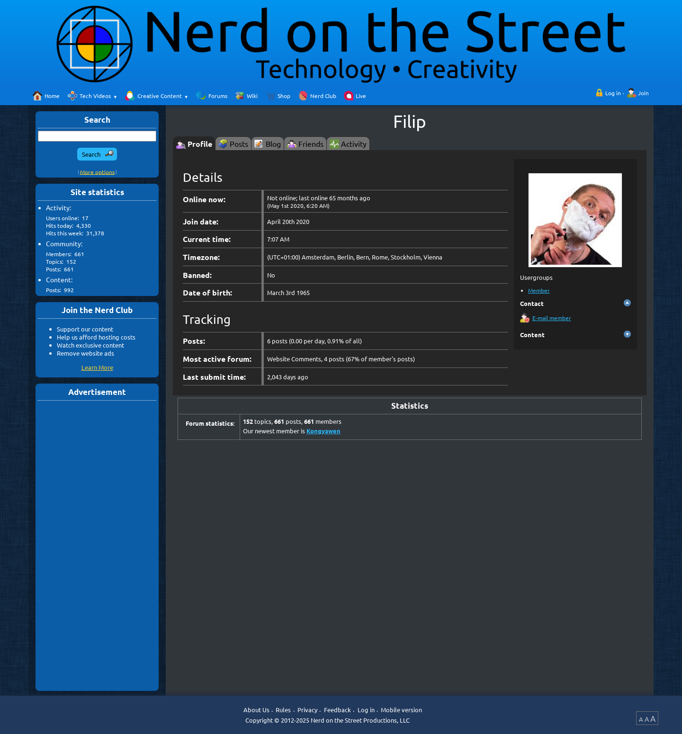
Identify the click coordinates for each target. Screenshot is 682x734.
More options (97, 171)
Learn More (97, 367)
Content (532, 335)
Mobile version (401, 710)
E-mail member (551, 318)
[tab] (194, 143)
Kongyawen (323, 431)
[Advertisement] (97, 545)
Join (643, 93)
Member (539, 290)
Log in (613, 93)
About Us (256, 710)
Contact (532, 303)
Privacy (307, 710)
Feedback (337, 710)
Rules (283, 710)
